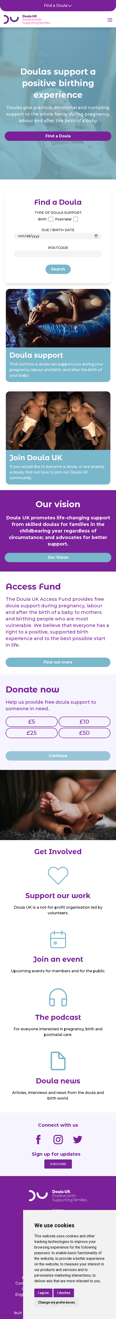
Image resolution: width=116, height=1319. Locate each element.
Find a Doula (58, 5)
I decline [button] (63, 1293)
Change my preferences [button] (56, 1302)
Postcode (58, 248)
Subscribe (58, 1164)
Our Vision (58, 557)
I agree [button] (43, 1293)
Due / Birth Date (58, 230)
